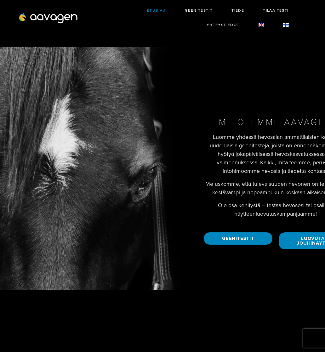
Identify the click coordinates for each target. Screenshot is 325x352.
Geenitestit (199, 10)
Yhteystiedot (223, 25)
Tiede (237, 10)
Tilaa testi (275, 10)
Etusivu (156, 10)
